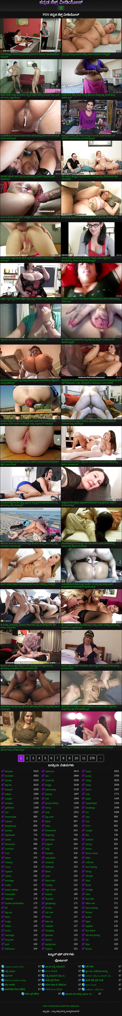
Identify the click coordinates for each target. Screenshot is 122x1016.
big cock (49, 817)
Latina (8, 876)
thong (88, 871)
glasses (49, 935)
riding (88, 780)
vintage (89, 889)
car (87, 939)
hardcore (49, 771)
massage (9, 935)
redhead (49, 867)
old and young (92, 935)
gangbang (50, 903)
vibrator (89, 876)
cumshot (9, 848)
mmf (7, 853)
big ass (8, 912)
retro (87, 894)
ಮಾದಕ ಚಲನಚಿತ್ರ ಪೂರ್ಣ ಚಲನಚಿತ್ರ (79, 994)
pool (7, 944)
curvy (7, 867)
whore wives (91, 853)
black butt (50, 880)
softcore (89, 862)
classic (48, 939)
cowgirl (8, 798)
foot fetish (90, 930)
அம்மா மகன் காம (14, 966)
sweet (8, 839)
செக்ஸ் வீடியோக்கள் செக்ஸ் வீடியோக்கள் (99, 975)
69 (6, 908)
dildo (87, 858)
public (88, 917)
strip (47, 848)
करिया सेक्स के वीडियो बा (55, 985)
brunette (9, 776)
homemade (10, 817)
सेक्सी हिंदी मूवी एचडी (94, 980)
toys (87, 817)
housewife (10, 894)
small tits (49, 780)
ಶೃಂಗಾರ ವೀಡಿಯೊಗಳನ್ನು (96, 971)
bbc (87, 835)
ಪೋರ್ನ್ (9, 975)
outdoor (89, 839)
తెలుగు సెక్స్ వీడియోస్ (55, 966)
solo (87, 821)
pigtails (88, 926)
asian (88, 798)
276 (92, 758)
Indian (8, 926)
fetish (48, 917)
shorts (88, 949)
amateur (9, 803)
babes (8, 794)
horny (48, 807)
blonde (8, 780)
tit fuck (48, 908)
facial (88, 885)
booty (88, 785)
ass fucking (91, 867)
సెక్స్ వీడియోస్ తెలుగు (55, 975)
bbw (87, 944)
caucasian (50, 858)
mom (47, 876)
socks (8, 930)
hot (87, 812)
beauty (48, 794)
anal (47, 812)
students (49, 862)
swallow (49, 926)
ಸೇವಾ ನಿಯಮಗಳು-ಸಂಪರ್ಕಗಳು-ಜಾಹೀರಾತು (61, 1006)
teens (88, 789)
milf (47, 798)
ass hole (89, 898)
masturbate (91, 803)
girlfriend (9, 807)
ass (47, 776)
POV (87, 826)
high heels (50, 889)
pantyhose (50, 944)
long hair (9, 939)
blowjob (9, 771)
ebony (88, 848)
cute (87, 794)
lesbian (48, 894)
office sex (90, 903)
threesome (50, 830)
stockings (90, 807)
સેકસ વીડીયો (51, 971)
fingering (49, 835)
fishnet (88, 912)
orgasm (9, 871)
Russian (49, 898)
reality (8, 885)
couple (88, 830)
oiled (87, 880)
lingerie (49, 844)
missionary (50, 789)
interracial (10, 844)
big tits (8, 785)
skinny (88, 844)
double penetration (14, 903)
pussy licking (51, 803)
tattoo (8, 858)
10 (76, 758)
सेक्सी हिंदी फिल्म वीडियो (15, 989)
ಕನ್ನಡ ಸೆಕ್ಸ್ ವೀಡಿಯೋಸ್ (61, 2)
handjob (49, 853)
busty (88, 771)
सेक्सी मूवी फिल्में (52, 980)
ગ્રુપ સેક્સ (90, 985)
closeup (9, 862)
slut (7, 812)
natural (8, 821)
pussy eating (11, 889)
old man (49, 912)
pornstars (50, 839)
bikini (7, 917)
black (48, 821)
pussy (88, 776)
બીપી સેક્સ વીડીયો (54, 989)
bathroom (10, 949)
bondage (9, 880)
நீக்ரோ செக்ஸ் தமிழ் (15, 980)
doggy (48, 785)
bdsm (48, 871)
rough (8, 921)
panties (8, 830)
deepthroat (10, 826)
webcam (9, 898)
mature (48, 949)
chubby (49, 885)
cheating (49, 930)
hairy (47, 826)
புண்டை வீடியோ (94, 989)
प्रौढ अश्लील (10, 985)
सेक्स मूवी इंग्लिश (32, 994)
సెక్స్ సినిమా (10, 971)
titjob (87, 921)
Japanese (10, 835)
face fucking (91, 908)
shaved (8, 789)
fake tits (49, 921)
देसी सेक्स (89, 966)
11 (84, 758)
